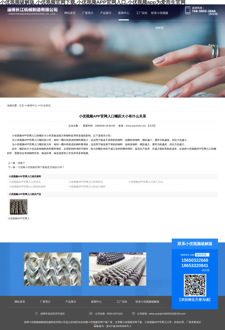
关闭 (151, 125)
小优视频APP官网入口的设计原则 (87, 186)
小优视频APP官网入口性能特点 (86, 181)
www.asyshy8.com (136, 125)
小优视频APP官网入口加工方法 (145, 181)
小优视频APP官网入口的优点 (25, 181)
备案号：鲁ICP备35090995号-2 (112, 326)
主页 (21, 105)
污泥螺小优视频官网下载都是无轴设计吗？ (41, 167)
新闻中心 (32, 105)
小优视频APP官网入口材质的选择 (27, 186)
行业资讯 (46, 105)
